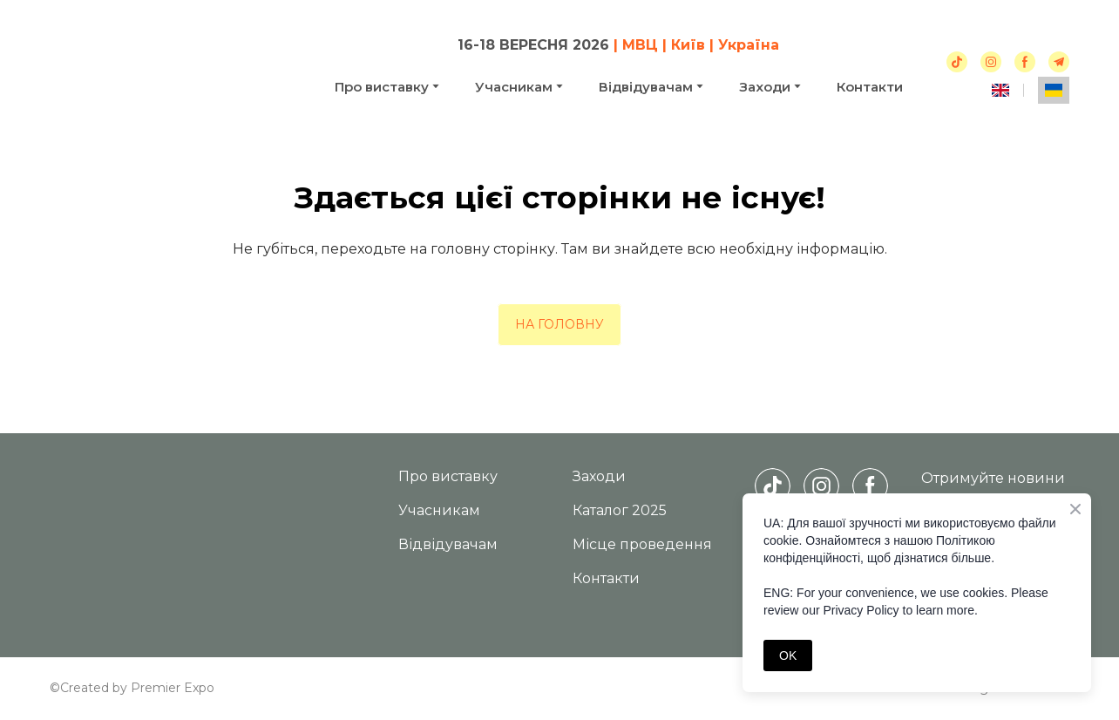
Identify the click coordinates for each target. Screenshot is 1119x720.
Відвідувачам (646, 86)
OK (788, 655)
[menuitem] (1000, 90)
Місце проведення (642, 544)
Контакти (870, 86)
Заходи (599, 476)
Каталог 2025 (620, 510)
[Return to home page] (173, 65)
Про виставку (382, 86)
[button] (956, 61)
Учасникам (514, 86)
